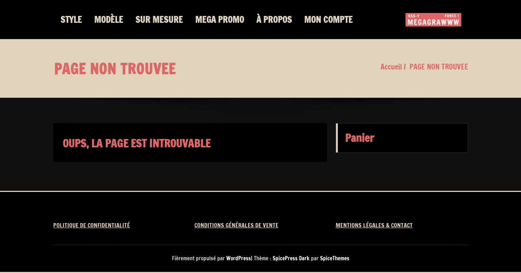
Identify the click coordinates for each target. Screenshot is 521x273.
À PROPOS (274, 19)
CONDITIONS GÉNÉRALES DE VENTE (236, 225)
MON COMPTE (328, 19)
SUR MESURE (159, 19)
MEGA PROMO (219, 19)
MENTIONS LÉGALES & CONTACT (374, 225)
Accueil (391, 67)
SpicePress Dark (291, 258)
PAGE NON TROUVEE (438, 67)
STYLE (71, 19)
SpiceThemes (334, 258)
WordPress (238, 258)
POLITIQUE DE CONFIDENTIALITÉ (91, 225)
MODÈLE (108, 19)
